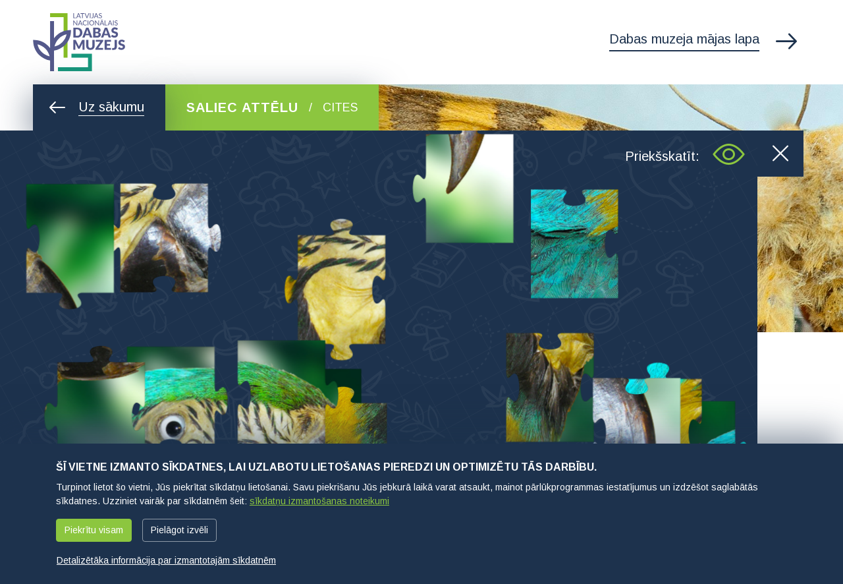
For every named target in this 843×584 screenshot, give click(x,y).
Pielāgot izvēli (179, 530)
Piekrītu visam (94, 530)
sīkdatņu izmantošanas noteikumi (319, 501)
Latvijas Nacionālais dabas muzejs (79, 42)
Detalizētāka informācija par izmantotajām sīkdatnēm (166, 560)
